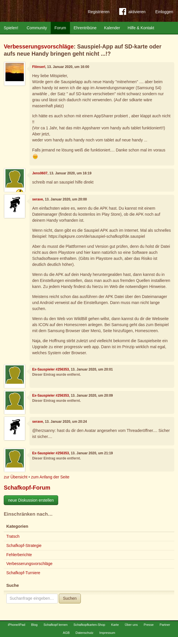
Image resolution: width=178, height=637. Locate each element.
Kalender (112, 28)
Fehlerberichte (19, 554)
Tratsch (12, 536)
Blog (34, 624)
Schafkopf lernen (56, 624)
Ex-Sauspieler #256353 (50, 369)
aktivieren (132, 12)
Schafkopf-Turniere (23, 572)
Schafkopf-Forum (27, 487)
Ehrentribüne (85, 28)
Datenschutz (84, 632)
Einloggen (164, 11)
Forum (60, 28)
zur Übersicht (15, 477)
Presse (149, 624)
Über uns (131, 624)
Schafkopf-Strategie (24, 545)
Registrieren (98, 11)
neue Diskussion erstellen (31, 500)
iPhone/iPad (16, 624)
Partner (165, 624)
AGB (66, 632)
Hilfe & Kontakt (141, 28)
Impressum (107, 632)
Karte (115, 624)
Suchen (70, 598)
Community (37, 28)
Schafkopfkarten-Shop (89, 624)
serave (37, 199)
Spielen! (11, 28)
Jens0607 (40, 173)
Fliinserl (38, 67)
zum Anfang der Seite (50, 477)
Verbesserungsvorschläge (39, 46)
